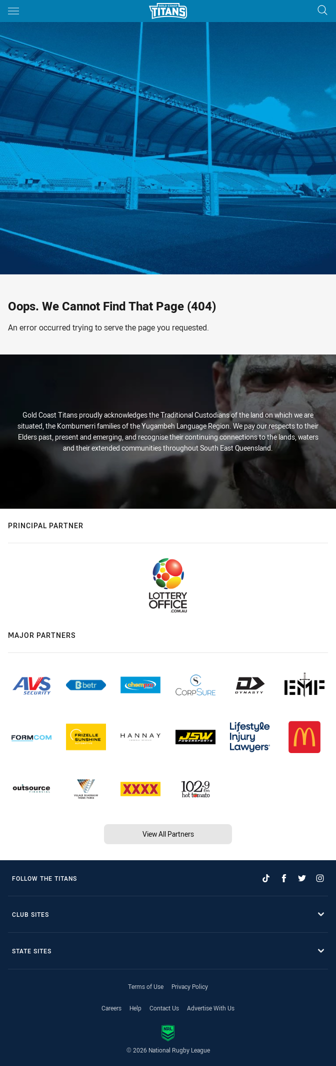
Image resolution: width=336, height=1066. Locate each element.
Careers (112, 1008)
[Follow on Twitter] (302, 878)
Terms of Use (146, 986)
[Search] (322, 11)
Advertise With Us (210, 1008)
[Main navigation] (13, 11)
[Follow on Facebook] (284, 878)
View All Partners (168, 834)
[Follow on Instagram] (320, 878)
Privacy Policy (190, 986)
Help (136, 1008)
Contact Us (164, 1008)
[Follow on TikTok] (266, 878)
